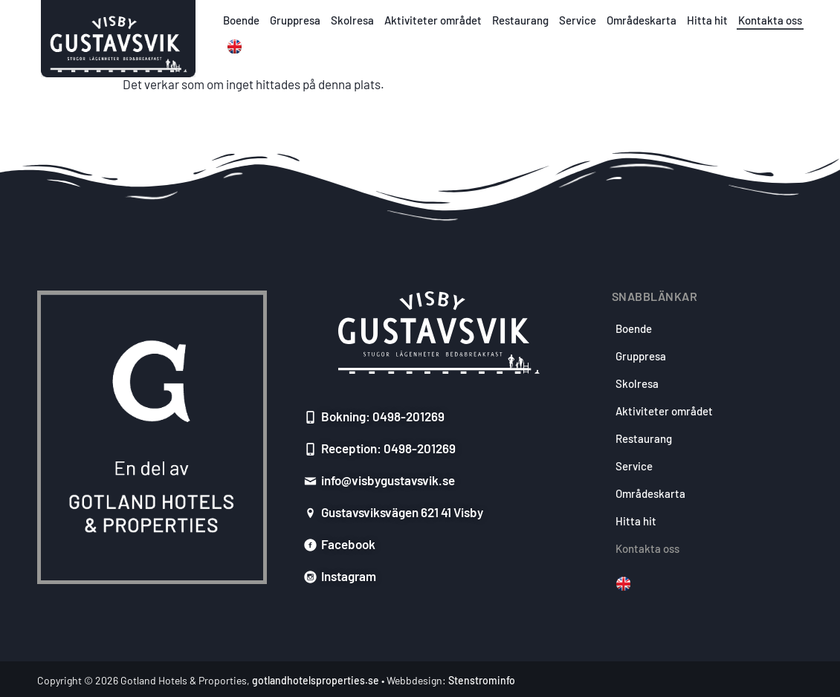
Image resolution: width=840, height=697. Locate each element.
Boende (241, 20)
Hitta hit (707, 20)
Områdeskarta (641, 20)
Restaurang (520, 20)
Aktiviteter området (433, 20)
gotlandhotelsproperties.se (315, 680)
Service (577, 20)
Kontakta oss (770, 20)
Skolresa (352, 20)
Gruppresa (295, 20)
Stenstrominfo (481, 680)
